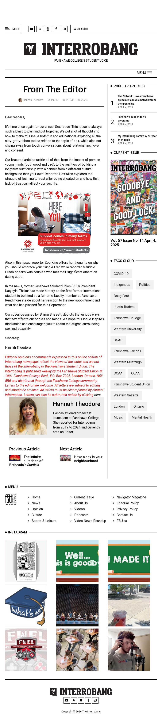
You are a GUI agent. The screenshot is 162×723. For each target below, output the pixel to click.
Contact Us (123, 521)
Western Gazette (126, 399)
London (119, 410)
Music (118, 422)
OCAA (118, 377)
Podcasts (79, 521)
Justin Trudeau (124, 311)
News (34, 509)
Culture (35, 521)
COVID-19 (121, 278)
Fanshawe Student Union (132, 388)
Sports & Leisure (42, 527)
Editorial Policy (126, 509)
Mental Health (142, 422)
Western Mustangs (128, 366)
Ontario (139, 410)
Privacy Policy (125, 515)
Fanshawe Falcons (127, 355)
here (97, 395)
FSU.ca (120, 527)
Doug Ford (121, 300)
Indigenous (122, 289)
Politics (144, 289)
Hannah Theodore (33, 99)
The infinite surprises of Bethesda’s (26, 461)
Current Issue (82, 503)
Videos (77, 515)
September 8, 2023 (75, 99)
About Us (79, 509)
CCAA (135, 377)
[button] (144, 72)
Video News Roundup (88, 527)
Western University (128, 333)
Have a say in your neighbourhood (88, 459)
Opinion (53, 99)
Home (34, 503)
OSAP (118, 344)
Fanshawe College (127, 322)
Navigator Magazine (129, 503)
